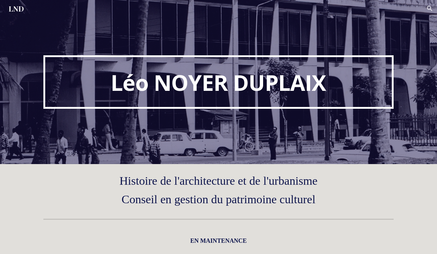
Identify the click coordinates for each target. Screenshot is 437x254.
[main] (218, 82)
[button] (429, 8)
